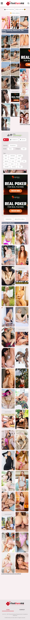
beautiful (6, 166)
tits (24, 161)
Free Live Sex (20, 9)
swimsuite (12, 155)
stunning (14, 166)
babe (19, 158)
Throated (8, 219)
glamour (6, 161)
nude (13, 161)
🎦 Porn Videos (15, 13)
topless (19, 155)
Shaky (10, 148)
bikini (24, 148)
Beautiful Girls (20, 219)
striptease (12, 158)
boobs (12, 164)
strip (6, 158)
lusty (20, 166)
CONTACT (22, 609)
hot (17, 164)
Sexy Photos (9, 9)
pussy (6, 164)
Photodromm (13, 145)
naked (18, 161)
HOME (8, 609)
